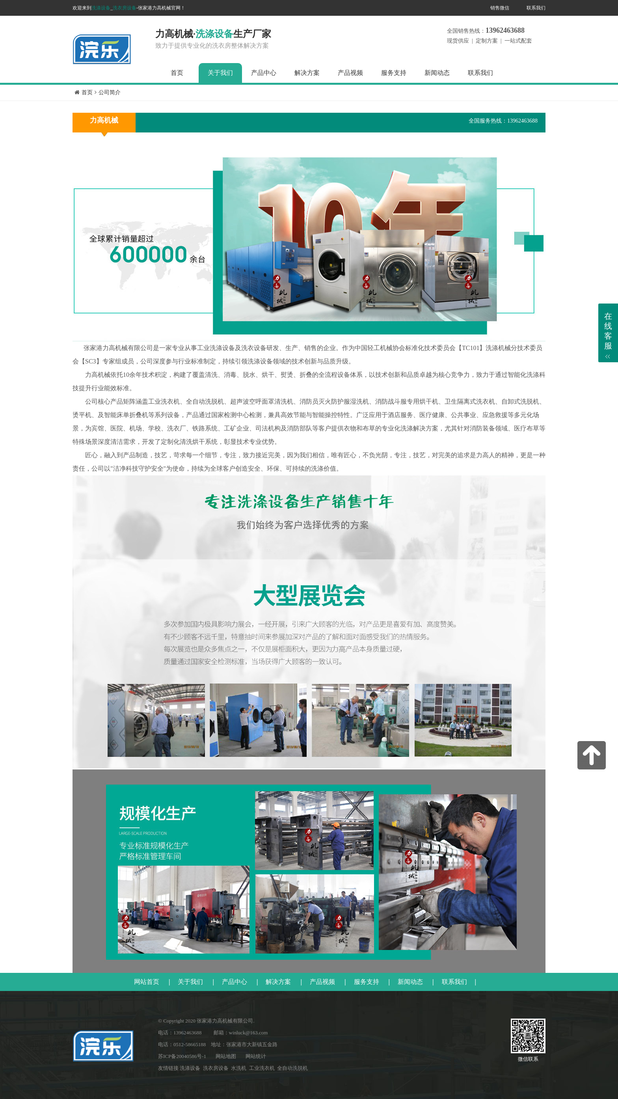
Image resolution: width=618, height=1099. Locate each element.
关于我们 (220, 72)
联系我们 (536, 8)
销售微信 (499, 8)
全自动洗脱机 (292, 1068)
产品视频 (350, 72)
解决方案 (307, 72)
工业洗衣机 (262, 1068)
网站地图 (226, 1056)
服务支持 (393, 72)
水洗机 (238, 1068)
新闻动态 (437, 72)
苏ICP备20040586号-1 (182, 1056)
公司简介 (110, 92)
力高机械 (104, 120)
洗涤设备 (100, 8)
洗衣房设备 (124, 8)
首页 (177, 72)
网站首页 (146, 981)
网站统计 (256, 1056)
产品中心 (263, 72)
